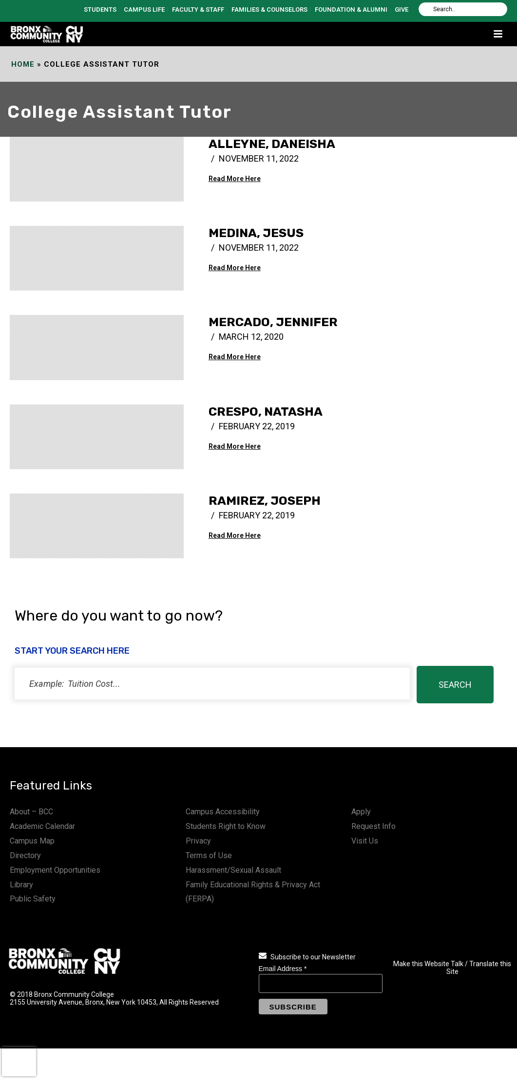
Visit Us (364, 840)
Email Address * (283, 969)
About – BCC (31, 811)
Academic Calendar (42, 826)
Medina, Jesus (256, 233)
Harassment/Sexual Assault (233, 870)
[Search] (463, 9)
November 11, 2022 (259, 158)
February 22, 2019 (257, 426)
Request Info (373, 826)
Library (21, 884)
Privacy (198, 840)
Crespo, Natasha (266, 411)
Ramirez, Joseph (265, 501)
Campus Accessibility (223, 811)
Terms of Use (209, 855)
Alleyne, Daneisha (272, 144)
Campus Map (32, 840)
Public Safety (33, 898)
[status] (212, 683)
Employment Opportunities (55, 870)
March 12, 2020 (251, 336)
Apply (361, 811)
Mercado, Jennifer (273, 322)
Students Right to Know (226, 826)
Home (23, 64)
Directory (25, 855)
